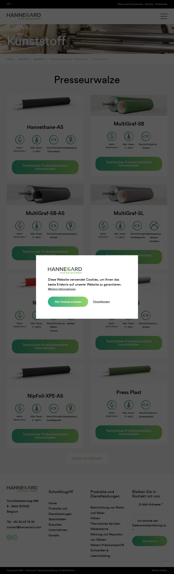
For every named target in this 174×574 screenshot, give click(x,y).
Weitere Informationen (62, 289)
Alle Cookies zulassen (67, 301)
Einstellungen (100, 301)
